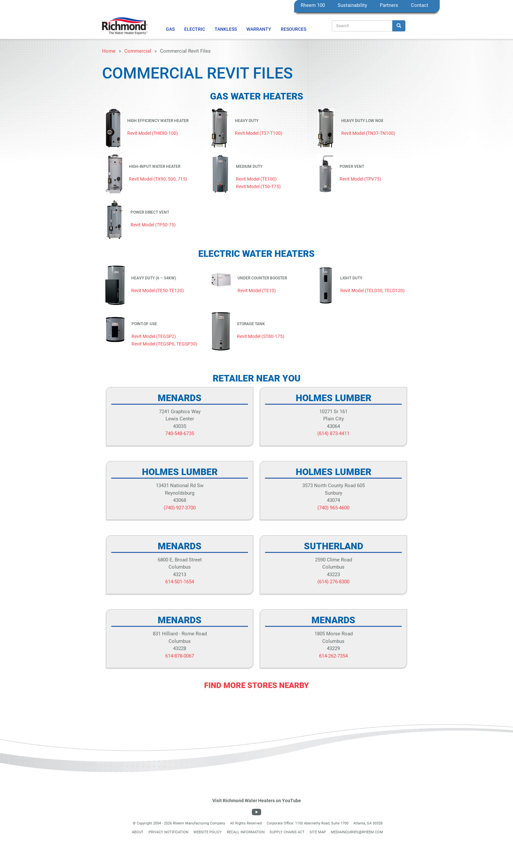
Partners (389, 5)
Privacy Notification (168, 832)
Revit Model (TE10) (257, 290)
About (138, 832)
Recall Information (246, 832)
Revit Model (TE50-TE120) (157, 290)
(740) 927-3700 (180, 508)
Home (108, 51)
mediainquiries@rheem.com (357, 832)
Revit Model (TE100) (256, 179)
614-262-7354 (333, 656)
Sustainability (352, 5)
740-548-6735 (179, 433)
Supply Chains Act (287, 832)
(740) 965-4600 (333, 508)
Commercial (137, 51)
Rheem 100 (313, 5)
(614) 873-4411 (333, 433)
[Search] (398, 25)
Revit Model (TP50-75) (153, 224)
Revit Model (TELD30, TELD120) (372, 290)
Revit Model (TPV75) (360, 179)
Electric (194, 29)
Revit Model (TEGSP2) (154, 336)
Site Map (318, 832)
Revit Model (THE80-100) (152, 133)
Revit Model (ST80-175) (260, 336)
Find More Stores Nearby (256, 685)
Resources (293, 29)
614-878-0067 (179, 656)
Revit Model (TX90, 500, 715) (158, 179)
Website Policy (207, 832)
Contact (419, 5)
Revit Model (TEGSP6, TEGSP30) (164, 343)
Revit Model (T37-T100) (258, 133)
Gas (170, 29)
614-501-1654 (179, 582)
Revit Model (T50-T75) (258, 186)
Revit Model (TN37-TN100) (368, 133)
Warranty (258, 29)
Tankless (226, 29)
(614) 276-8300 (333, 582)
